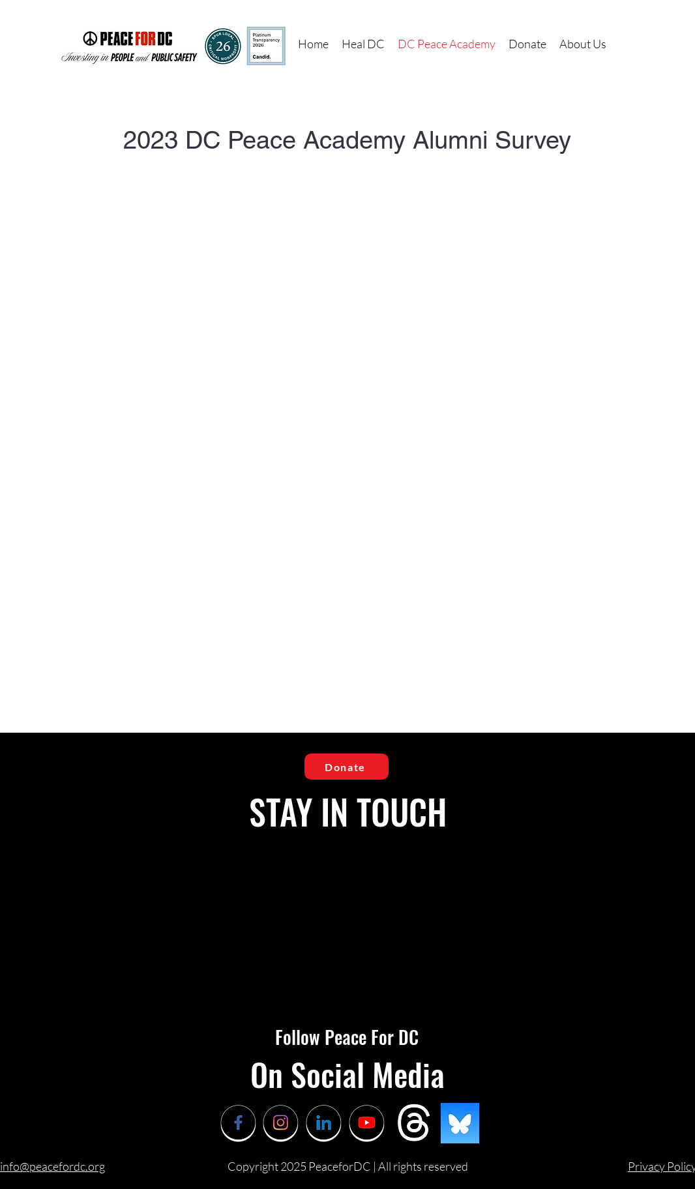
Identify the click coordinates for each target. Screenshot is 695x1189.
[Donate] (346, 767)
